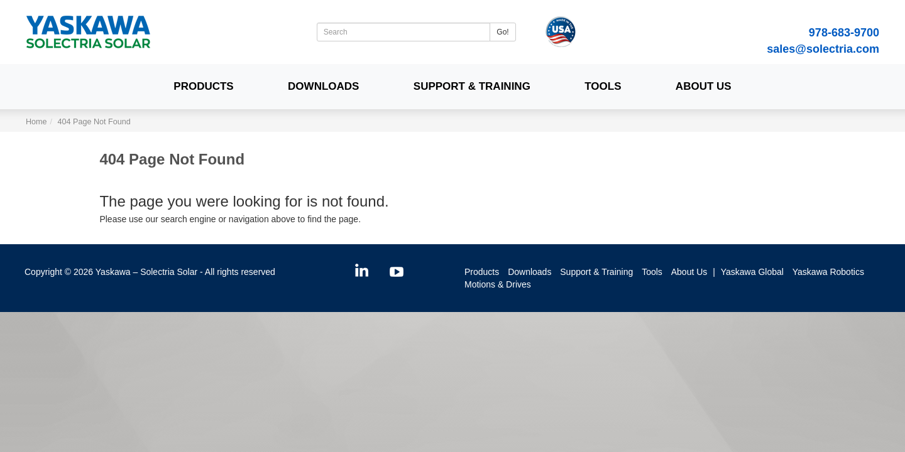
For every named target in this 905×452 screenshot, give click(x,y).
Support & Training (472, 86)
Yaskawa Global (752, 272)
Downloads (323, 86)
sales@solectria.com (823, 49)
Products (203, 86)
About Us (704, 86)
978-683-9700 (844, 32)
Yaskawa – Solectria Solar (146, 272)
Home (36, 121)
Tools (602, 86)
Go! (502, 32)
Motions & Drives (497, 284)
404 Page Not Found (94, 121)
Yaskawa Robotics (828, 272)
